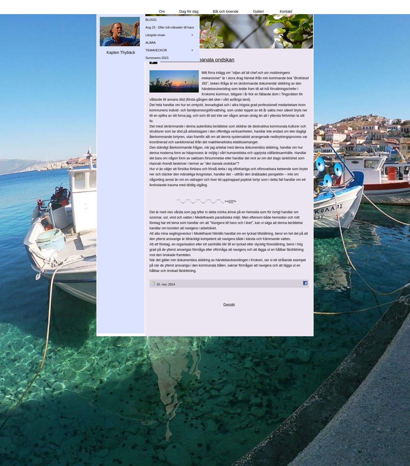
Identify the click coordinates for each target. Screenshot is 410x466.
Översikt (229, 304)
